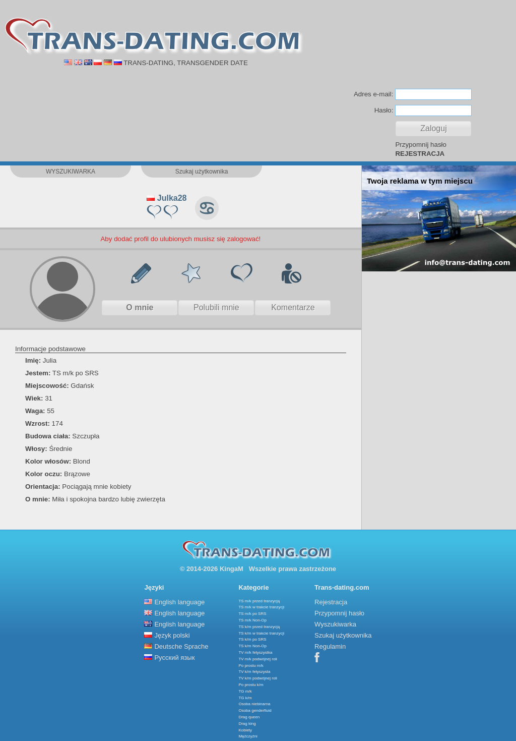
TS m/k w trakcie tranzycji (261, 607)
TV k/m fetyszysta (254, 671)
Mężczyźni (247, 736)
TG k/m (244, 698)
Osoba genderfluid (254, 710)
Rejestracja (330, 602)
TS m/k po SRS (252, 613)
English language (179, 602)
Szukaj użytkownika (342, 635)
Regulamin (330, 646)
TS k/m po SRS (252, 639)
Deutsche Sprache (181, 646)
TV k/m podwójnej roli (257, 678)
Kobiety (245, 730)
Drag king (246, 723)
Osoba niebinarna (254, 704)
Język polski (171, 635)
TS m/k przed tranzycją (259, 601)
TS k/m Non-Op (252, 646)
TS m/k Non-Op (252, 620)
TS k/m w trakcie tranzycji (261, 633)
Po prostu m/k (250, 665)
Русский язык (174, 657)
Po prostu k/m (250, 684)
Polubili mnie (216, 307)
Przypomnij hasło (420, 144)
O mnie (139, 307)
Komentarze (292, 307)
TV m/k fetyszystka (255, 652)
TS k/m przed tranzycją (259, 626)
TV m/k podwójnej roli (257, 659)
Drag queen (249, 717)
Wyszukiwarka (335, 624)
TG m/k (244, 691)
